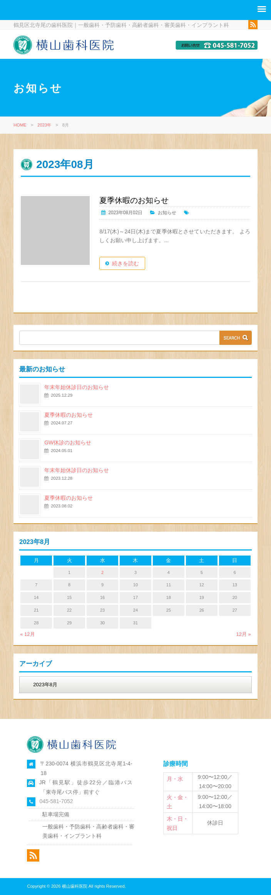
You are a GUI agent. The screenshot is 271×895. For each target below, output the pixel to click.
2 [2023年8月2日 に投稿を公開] (102, 572)
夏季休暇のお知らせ (138, 200)
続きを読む (129, 264)
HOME (20, 125)
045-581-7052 (56, 802)
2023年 (44, 125)
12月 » (243, 634)
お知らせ (171, 213)
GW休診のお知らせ (67, 443)
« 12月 (27, 634)
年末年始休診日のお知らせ (76, 387)
